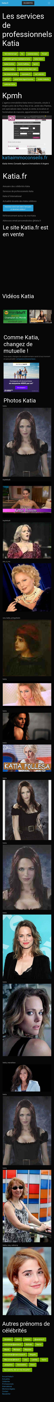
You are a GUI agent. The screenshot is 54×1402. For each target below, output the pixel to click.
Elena (32, 1365)
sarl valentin (39, 74)
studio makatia (43, 79)
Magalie (33, 1355)
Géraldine (8, 1339)
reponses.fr (26, 74)
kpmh (35, 64)
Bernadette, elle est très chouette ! (17, 1370)
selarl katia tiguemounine (23, 79)
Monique (17, 1349)
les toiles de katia (10, 74)
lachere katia (9, 69)
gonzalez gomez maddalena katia (17, 59)
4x (22, 54)
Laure (18, 1339)
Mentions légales (8, 1389)
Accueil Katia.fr (8, 1376)
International (7, 1386)
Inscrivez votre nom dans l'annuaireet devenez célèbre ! (18, 208)
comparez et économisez (25, 359)
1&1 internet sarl (10, 54)
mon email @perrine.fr (12, 1344)
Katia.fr (5, 3)
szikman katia (9, 84)
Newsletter (6, 1394)
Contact (5, 1391)
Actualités (6, 1379)
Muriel (6, 1349)
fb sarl (44, 54)
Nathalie (29, 1344)
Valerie (27, 1339)
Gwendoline (21, 1365)
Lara (25, 1360)
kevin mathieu (23, 64)
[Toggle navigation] (49, 3)
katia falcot (39, 59)
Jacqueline (8, 1365)
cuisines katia (33, 54)
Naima (38, 1344)
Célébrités (28, 3)
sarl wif (7, 79)
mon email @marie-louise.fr (14, 1355)
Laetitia (34, 1360)
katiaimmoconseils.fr (24, 157)
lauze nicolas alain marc (27, 69)
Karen (44, 1360)
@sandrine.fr (39, 1339)
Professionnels (8, 1384)
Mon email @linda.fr (11, 1360)
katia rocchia (9, 64)
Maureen (28, 1349)
